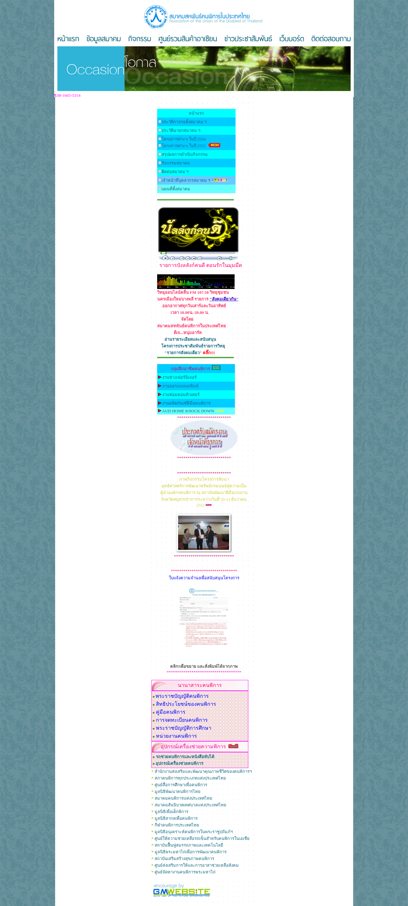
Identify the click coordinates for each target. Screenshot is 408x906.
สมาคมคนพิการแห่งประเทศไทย (183, 798)
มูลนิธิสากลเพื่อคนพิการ (176, 818)
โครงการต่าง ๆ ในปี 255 (184, 145)
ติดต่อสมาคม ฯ (175, 171)
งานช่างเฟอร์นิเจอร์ (179, 377)
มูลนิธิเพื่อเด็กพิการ (171, 811)
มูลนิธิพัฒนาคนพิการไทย (177, 791)
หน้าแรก (196, 113)
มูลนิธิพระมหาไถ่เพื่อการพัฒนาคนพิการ (191, 851)
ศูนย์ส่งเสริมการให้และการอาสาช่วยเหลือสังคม (197, 865)
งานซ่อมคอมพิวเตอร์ (181, 394)
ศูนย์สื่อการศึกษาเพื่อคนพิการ (181, 784)
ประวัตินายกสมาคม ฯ (181, 130)
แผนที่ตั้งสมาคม (176, 189)
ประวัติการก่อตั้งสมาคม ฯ (184, 121)
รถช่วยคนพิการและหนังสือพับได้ (185, 756)
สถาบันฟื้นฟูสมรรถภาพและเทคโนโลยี (189, 845)
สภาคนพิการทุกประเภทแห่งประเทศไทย (190, 778)
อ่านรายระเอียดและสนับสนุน (190, 339)
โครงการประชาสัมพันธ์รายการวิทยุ (193, 346)
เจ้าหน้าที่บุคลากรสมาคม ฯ (186, 180)
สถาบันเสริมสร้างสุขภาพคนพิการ (184, 858)
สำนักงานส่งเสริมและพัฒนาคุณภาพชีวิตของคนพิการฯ (203, 771)
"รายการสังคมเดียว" (189, 352)
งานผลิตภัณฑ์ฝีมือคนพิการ (186, 403)
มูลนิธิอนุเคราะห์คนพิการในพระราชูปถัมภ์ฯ (194, 831)
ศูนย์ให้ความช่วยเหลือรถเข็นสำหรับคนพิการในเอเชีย (202, 838)
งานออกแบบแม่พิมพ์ (180, 386)
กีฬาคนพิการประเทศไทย (177, 825)
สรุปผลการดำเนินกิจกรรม (185, 154)
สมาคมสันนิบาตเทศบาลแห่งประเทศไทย (190, 805)
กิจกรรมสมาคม (176, 163)
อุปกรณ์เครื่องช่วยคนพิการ (179, 763)
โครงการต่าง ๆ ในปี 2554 (184, 139)
